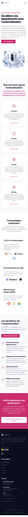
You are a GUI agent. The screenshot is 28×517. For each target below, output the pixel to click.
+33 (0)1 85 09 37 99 (8, 498)
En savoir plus (14, 123)
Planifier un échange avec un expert (14, 420)
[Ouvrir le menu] (25, 2)
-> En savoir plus (8, 41)
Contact (3, 473)
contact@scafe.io (7, 501)
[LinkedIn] (2, 453)
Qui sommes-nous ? (6, 462)
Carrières (3, 470)
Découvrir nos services (10, 335)
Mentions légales (7, 512)
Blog (2, 467)
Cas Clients (4, 465)
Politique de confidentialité (18, 512)
